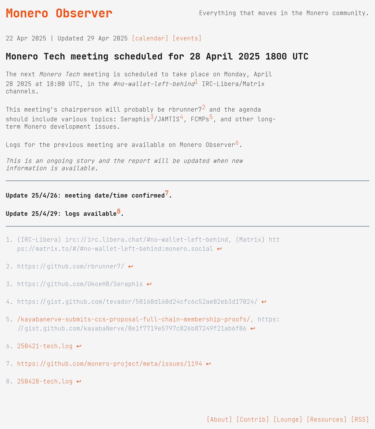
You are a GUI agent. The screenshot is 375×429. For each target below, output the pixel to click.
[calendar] (150, 38)
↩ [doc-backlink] (219, 249)
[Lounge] (288, 419)
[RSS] (360, 419)
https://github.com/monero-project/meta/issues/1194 (109, 364)
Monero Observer (59, 13)
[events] (187, 38)
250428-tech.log (45, 381)
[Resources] (326, 419)
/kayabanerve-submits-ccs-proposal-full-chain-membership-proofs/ (133, 319)
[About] (219, 419)
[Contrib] (252, 419)
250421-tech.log (45, 346)
